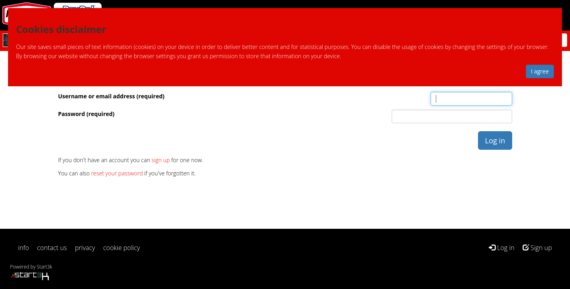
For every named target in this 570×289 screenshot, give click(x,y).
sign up (160, 160)
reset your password (117, 173)
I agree (540, 71)
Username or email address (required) (111, 96)
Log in (501, 247)
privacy (85, 247)
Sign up (537, 247)
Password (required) (86, 114)
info (23, 247)
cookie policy (121, 247)
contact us (52, 247)
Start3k (44, 266)
